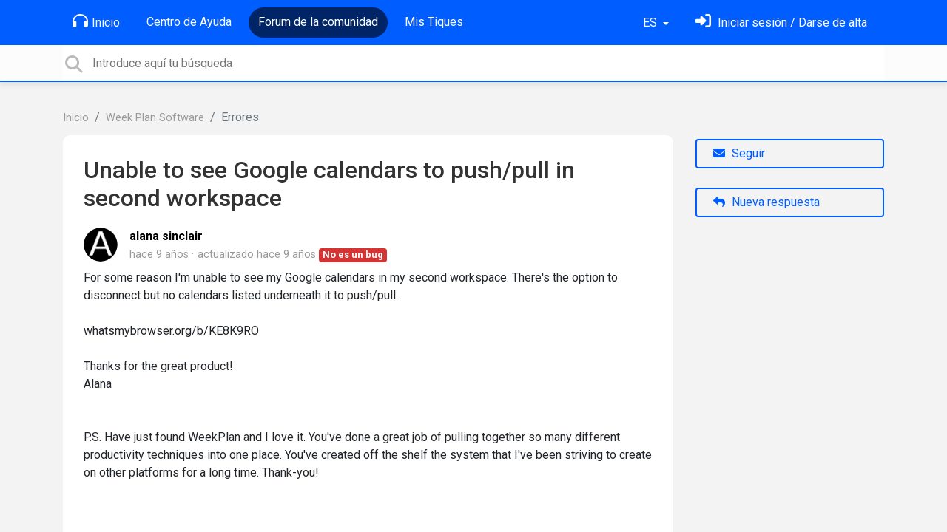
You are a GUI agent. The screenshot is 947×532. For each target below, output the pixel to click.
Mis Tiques (434, 22)
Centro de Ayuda (189, 22)
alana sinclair (166, 236)
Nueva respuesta (766, 202)
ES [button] (651, 23)
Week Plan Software (155, 118)
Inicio (96, 21)
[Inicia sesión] (781, 22)
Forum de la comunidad (318, 22)
